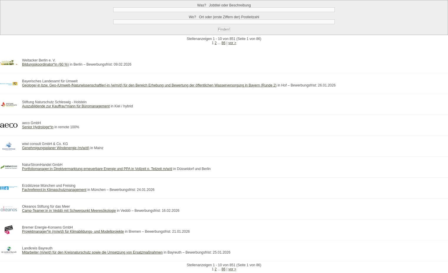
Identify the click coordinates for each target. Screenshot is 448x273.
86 (223, 43)
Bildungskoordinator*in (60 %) (45, 64)
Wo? (224, 17)
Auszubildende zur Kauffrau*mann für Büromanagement (66, 106)
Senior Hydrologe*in (38, 127)
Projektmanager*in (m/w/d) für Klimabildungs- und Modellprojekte (73, 231)
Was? (224, 5)
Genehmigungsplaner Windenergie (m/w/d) (55, 148)
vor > (232, 43)
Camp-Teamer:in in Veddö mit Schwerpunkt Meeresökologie (69, 211)
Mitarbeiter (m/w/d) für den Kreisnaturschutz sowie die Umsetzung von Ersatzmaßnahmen (92, 252)
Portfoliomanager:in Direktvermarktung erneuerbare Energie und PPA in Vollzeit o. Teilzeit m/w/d (97, 169)
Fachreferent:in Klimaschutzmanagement (54, 190)
